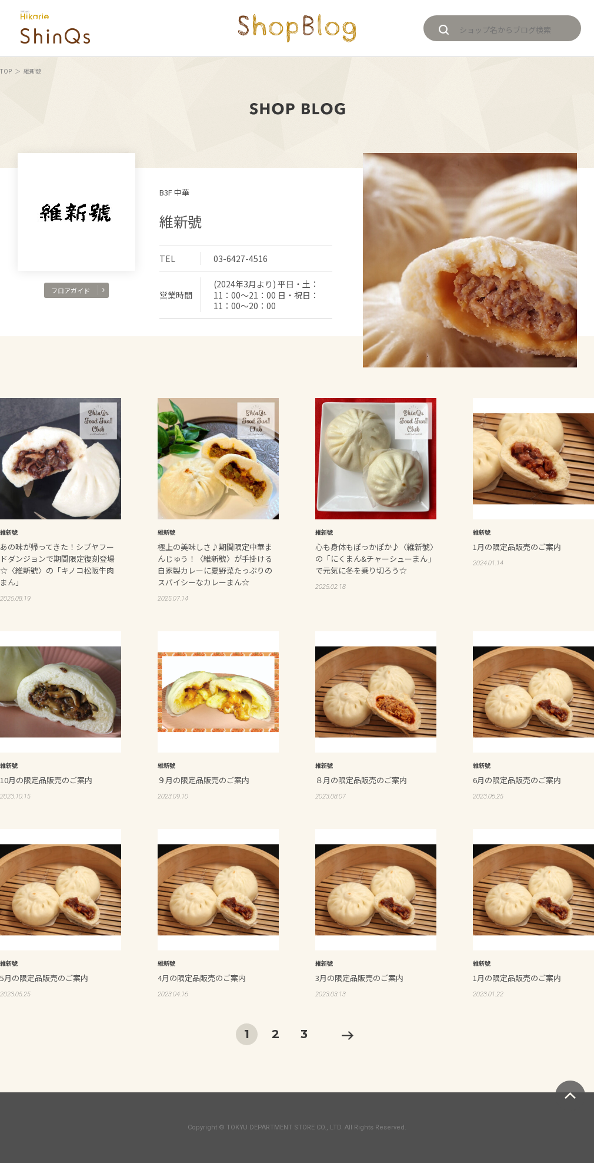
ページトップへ (570, 1096)
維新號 (180, 221)
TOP (6, 71)
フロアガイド (78, 290)
